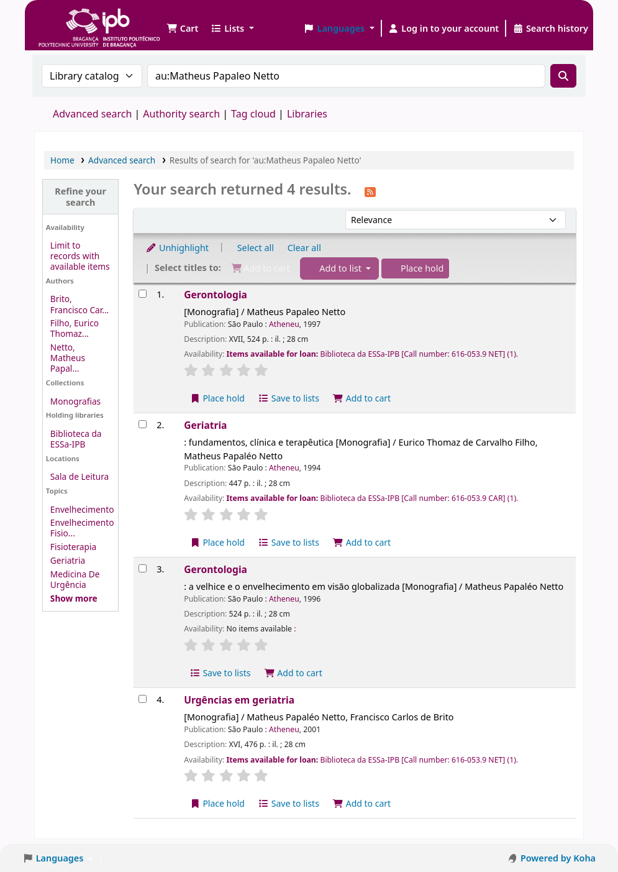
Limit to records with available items (80, 255)
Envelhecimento (82, 509)
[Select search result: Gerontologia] (143, 294)
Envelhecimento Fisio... (82, 527)
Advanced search (92, 114)
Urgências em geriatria (239, 700)
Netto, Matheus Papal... (67, 357)
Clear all (304, 248)
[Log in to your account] (443, 28)
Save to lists (288, 398)
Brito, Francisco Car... (79, 304)
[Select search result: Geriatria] (143, 424)
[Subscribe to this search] (370, 191)
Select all (255, 248)
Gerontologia (215, 294)
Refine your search (80, 196)
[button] (182, 28)
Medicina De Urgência (75, 579)
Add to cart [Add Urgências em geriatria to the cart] (362, 803)
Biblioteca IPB (68, 18)
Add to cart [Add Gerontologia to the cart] (362, 398)
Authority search (181, 114)
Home (62, 160)
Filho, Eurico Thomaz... (74, 328)
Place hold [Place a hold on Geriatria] (217, 542)
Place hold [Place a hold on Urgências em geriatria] (217, 803)
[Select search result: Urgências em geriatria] (143, 699)
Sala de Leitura (79, 476)
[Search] (563, 76)
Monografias (75, 401)
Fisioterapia (73, 547)
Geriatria (67, 560)
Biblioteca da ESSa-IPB (76, 439)
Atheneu (284, 324)
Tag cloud (253, 114)
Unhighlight (177, 248)
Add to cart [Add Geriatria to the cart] (362, 542)
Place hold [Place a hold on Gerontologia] (217, 398)
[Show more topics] (74, 598)
